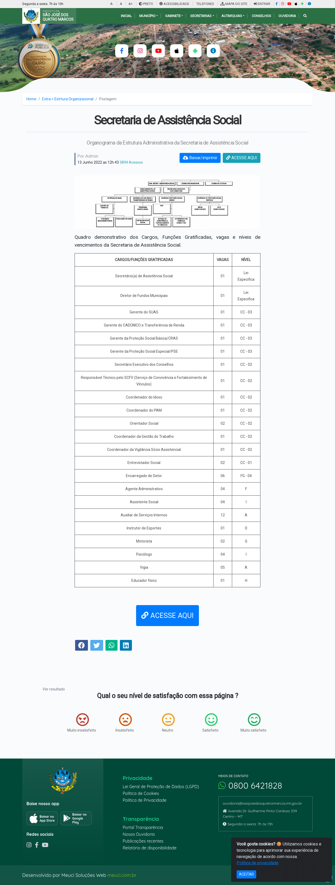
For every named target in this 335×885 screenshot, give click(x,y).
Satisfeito (210, 722)
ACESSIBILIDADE (174, 4)
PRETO (146, 4)
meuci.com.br (121, 875)
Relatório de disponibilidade (150, 847)
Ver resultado (54, 689)
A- (112, 4)
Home (31, 99)
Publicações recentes (143, 841)
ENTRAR (262, 4)
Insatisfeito (124, 722)
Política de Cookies (141, 793)
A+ (131, 4)
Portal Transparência (143, 827)
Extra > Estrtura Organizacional (67, 99)
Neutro (168, 722)
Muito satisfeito (253, 722)
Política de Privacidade (145, 800)
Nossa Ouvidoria (139, 834)
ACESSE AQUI (241, 157)
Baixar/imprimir (200, 157)
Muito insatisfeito (81, 722)
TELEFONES (205, 4)
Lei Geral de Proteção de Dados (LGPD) (161, 786)
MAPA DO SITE (233, 4)
